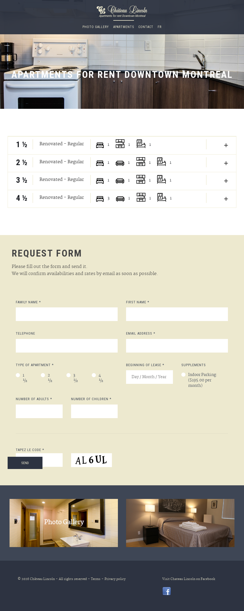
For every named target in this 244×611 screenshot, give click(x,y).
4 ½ (101, 378)
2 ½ (50, 378)
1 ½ (25, 378)
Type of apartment (35, 365)
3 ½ (75, 378)
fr (159, 27)
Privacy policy (114, 579)
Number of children (91, 399)
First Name (137, 302)
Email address (140, 333)
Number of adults (34, 399)
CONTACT (145, 27)
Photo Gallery (96, 27)
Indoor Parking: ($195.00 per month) (202, 380)
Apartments (123, 27)
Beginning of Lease (145, 365)
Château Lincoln (42, 579)
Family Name (28, 302)
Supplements (193, 365)
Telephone (25, 333)
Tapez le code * (30, 450)
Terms (94, 579)
